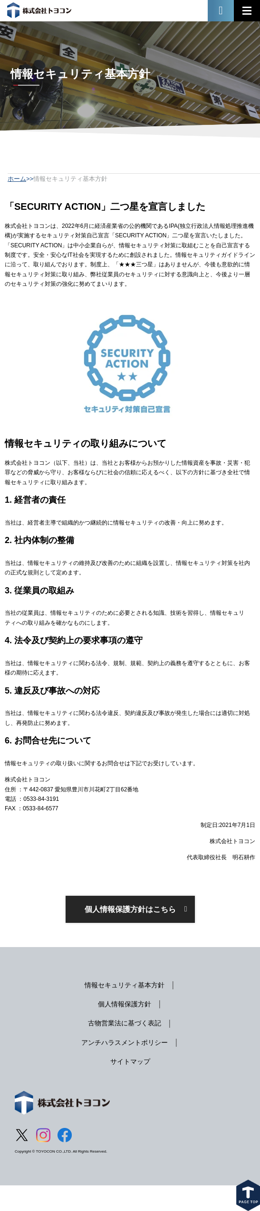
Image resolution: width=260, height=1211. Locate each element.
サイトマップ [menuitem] (130, 1061)
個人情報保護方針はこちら (130, 909)
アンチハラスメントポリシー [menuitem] (124, 1042)
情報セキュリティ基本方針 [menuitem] (124, 985)
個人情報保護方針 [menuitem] (124, 1004)
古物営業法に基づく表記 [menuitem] (124, 1023)
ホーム (17, 178)
